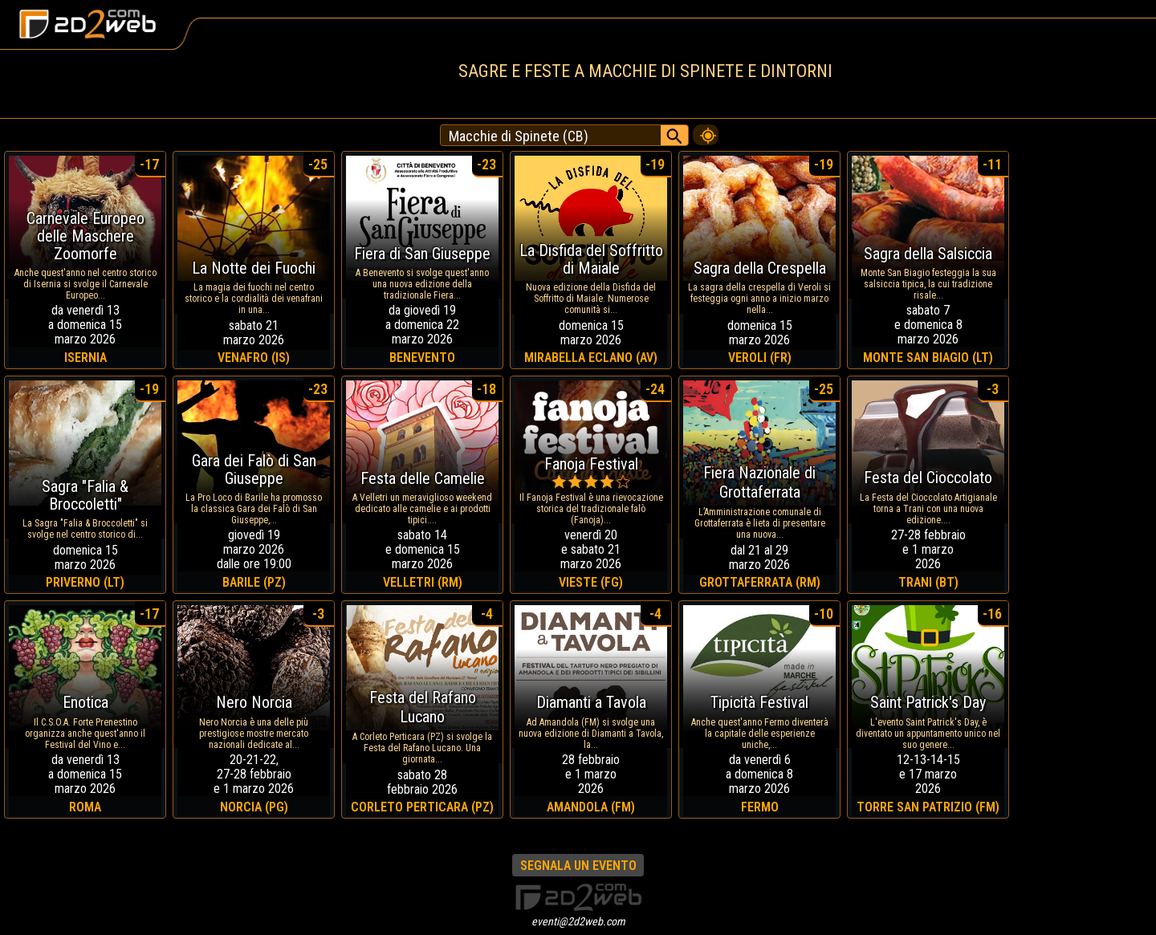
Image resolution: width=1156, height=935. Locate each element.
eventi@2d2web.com (578, 921)
